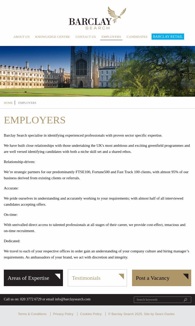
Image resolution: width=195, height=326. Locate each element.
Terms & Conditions (32, 314)
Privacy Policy (63, 314)
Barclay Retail (168, 37)
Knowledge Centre (52, 37)
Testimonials (86, 278)
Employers (111, 37)
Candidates (137, 37)
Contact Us (86, 37)
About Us (21, 37)
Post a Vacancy (153, 278)
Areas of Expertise (28, 278)
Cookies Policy (91, 314)
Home (8, 103)
